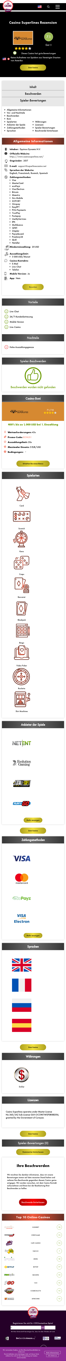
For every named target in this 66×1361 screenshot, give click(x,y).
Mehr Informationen (52, 1352)
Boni (9, 118)
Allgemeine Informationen (19, 109)
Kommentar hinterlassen (33, 1152)
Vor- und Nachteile (16, 112)
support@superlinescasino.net (32, 166)
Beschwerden (13, 115)
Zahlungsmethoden (16, 127)
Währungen (40, 121)
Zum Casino (33, 67)
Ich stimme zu (52, 1355)
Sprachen (11, 130)
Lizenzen (39, 124)
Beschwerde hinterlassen (46, 130)
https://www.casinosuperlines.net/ (27, 156)
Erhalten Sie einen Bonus (33, 464)
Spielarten (12, 121)
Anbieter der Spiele (16, 124)
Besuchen (33, 287)
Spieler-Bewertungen (45, 127)
